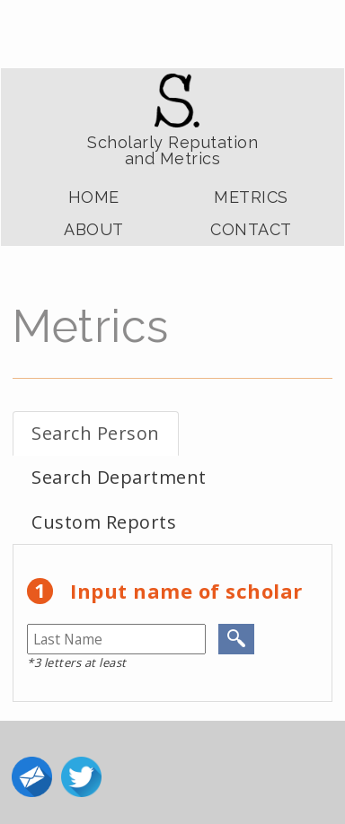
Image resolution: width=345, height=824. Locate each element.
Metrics (251, 197)
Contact (251, 229)
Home (93, 197)
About (94, 229)
